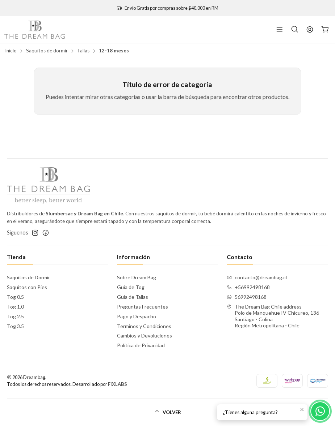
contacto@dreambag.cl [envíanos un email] (257, 277)
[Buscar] (294, 29)
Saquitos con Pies (27, 287)
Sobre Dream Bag (136, 277)
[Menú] (279, 29)
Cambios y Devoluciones (144, 335)
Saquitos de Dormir (28, 277)
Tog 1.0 (15, 307)
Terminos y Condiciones (144, 326)
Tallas (83, 50)
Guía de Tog (131, 287)
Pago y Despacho (136, 316)
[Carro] (325, 29)
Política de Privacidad (141, 345)
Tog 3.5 (15, 326)
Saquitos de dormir (47, 50)
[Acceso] (310, 29)
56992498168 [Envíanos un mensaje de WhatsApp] (247, 297)
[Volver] (167, 412)
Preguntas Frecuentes (142, 307)
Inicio (11, 50)
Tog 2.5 (15, 316)
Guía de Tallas (132, 297)
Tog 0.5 (15, 297)
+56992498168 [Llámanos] (248, 287)
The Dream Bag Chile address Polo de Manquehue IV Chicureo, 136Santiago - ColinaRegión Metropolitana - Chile (273, 316)
